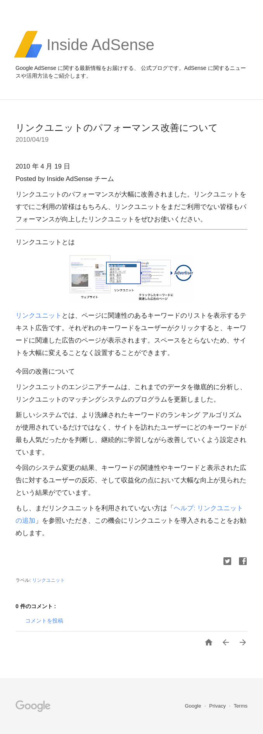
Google (194, 706)
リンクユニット (39, 315)
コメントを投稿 (44, 620)
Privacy (218, 706)
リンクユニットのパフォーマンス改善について (117, 127)
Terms (240, 706)
